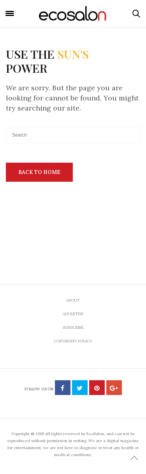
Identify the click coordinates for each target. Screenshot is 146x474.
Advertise (73, 313)
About (73, 300)
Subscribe (73, 327)
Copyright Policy (73, 341)
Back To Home (39, 172)
